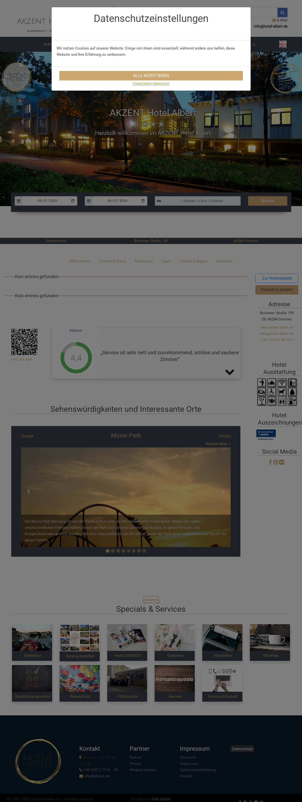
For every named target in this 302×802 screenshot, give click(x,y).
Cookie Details (142, 83)
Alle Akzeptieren (151, 75)
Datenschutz (161, 83)
